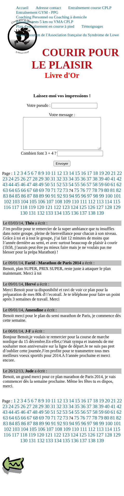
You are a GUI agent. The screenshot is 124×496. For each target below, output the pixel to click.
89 (41, 202)
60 (107, 190)
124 (74, 213)
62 (118, 190)
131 (32, 219)
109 (67, 208)
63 (5, 196)
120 (40, 213)
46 (22, 190)
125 (83, 213)
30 (47, 185)
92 (59, 202)
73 (65, 196)
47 (28, 190)
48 (35, 190)
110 (75, 208)
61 (113, 190)
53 (65, 190)
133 (49, 219)
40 (107, 185)
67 (29, 196)
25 (16, 185)
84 (11, 202)
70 (47, 196)
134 (58, 219)
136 (74, 219)
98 (95, 202)
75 (76, 196)
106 (41, 208)
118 (23, 213)
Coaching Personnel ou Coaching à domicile (51, 17)
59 (101, 190)
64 (11, 196)
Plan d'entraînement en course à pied (45, 26)
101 (117, 202)
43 (5, 190)
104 (24, 208)
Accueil (22, 7)
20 (107, 179)
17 (89, 179)
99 (101, 202)
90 (47, 202)
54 (71, 190)
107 (50, 208)
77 (88, 196)
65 (17, 196)
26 (22, 185)
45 (16, 190)
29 (41, 185)
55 (77, 190)
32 (58, 185)
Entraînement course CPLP (89, 7)
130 (24, 219)
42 (118, 185)
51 (52, 190)
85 (17, 202)
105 (33, 208)
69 (41, 196)
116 (7, 213)
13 (65, 179)
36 (83, 185)
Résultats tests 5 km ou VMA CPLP (44, 21)
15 (77, 179)
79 (100, 196)
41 (113, 185)
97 (89, 202)
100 (109, 202)
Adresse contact (48, 7)
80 (106, 196)
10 (47, 179)
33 (65, 185)
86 (23, 202)
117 (15, 213)
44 (11, 190)
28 (35, 185)
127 (100, 213)
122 (57, 213)
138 (92, 219)
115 (116, 208)
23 (5, 185)
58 (94, 190)
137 (83, 219)
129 (117, 213)
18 (95, 179)
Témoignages (92, 26)
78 (94, 196)
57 (88, 190)
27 (28, 185)
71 (53, 196)
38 (94, 185)
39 (101, 185)
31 (52, 185)
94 (71, 202)
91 (53, 202)
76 (82, 196)
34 (71, 185)
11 (53, 179)
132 (41, 219)
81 (112, 196)
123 (66, 213)
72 (59, 196)
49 (41, 190)
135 (66, 219)
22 (119, 179)
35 (77, 185)
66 (23, 196)
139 (100, 219)
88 (35, 202)
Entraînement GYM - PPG (37, 12)
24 (11, 185)
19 (101, 179)
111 (83, 208)
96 (83, 202)
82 (118, 196)
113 (100, 208)
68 (35, 196)
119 (32, 213)
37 (88, 185)
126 (91, 213)
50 (47, 190)
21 (113, 179)
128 (108, 213)
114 (108, 208)
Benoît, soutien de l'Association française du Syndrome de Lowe (67, 35)
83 (5, 202)
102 (7, 208)
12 (59, 179)
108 (58, 208)
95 (77, 202)
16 (83, 179)
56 (83, 190)
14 (71, 179)
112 (91, 208)
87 (29, 202)
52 (58, 190)
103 (16, 208)
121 (49, 213)
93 (65, 202)
